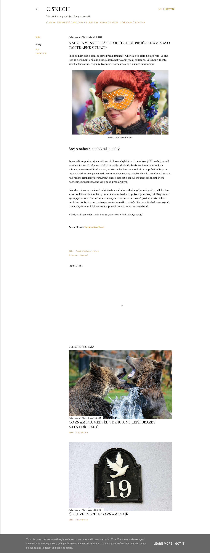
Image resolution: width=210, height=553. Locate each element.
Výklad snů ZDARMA (132, 22)
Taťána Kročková (94, 226)
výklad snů (40, 53)
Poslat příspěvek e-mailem (87, 251)
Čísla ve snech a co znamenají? (98, 514)
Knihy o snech (109, 22)
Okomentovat (82, 520)
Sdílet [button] (38, 37)
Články (50, 22)
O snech (58, 9)
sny (37, 49)
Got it (179, 543)
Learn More (163, 543)
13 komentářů (82, 432)
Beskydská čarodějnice (72, 22)
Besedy (93, 22)
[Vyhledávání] (167, 9)
